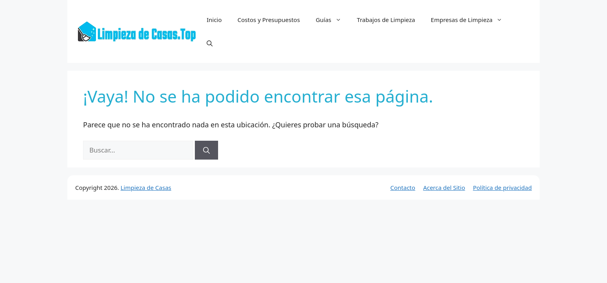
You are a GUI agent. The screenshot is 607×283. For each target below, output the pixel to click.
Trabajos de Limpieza (386, 20)
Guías (332, 19)
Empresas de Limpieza (470, 19)
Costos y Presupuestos (268, 20)
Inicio (214, 20)
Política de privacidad (502, 187)
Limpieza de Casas (145, 187)
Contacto (402, 187)
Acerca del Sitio (444, 187)
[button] (209, 43)
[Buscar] (206, 150)
